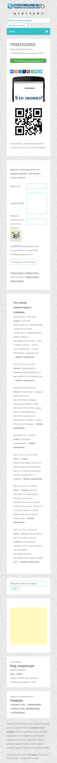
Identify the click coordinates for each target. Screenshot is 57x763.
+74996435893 (33, 704)
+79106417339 (17, 704)
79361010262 (31, 273)
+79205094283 (17, 712)
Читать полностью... (25, 357)
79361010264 (32, 277)
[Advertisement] (28, 626)
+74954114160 (17, 708)
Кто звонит (32, 755)
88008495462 (33, 708)
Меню (28, 31)
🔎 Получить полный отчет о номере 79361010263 (28, 61)
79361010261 (17, 273)
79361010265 (17, 281)
